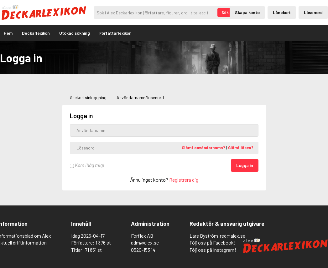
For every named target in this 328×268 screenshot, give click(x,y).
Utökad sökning (74, 33)
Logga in (244, 165)
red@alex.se (232, 236)
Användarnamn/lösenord (140, 97)
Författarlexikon (115, 33)
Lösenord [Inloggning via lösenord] (313, 12)
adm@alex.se (145, 242)
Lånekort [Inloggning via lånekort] (282, 12)
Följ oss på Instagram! (213, 250)
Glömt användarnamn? (204, 147)
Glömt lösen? (240, 147)
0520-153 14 (143, 250)
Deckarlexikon (36, 33)
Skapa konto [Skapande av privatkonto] (247, 12)
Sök (225, 12)
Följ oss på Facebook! (213, 242)
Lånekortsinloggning (87, 97)
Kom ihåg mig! (87, 165)
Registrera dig (183, 180)
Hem (8, 33)
